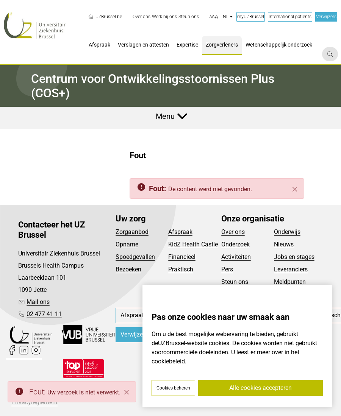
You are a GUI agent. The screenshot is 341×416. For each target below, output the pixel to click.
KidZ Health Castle (193, 244)
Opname (127, 244)
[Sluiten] (295, 189)
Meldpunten (290, 281)
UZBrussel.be (105, 17)
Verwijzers (326, 16)
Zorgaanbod (132, 231)
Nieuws (284, 244)
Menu (165, 116)
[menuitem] (141, 17)
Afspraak (180, 231)
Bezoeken (128, 269)
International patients (290, 16)
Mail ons (38, 301)
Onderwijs (287, 231)
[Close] (126, 392)
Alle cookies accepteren (260, 387)
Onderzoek (235, 244)
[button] (214, 17)
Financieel (182, 256)
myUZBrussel (250, 16)
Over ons (233, 231)
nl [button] (228, 16)
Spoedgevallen (135, 256)
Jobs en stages (294, 256)
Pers (227, 269)
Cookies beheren (173, 388)
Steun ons (234, 281)
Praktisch (180, 269)
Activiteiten (236, 256)
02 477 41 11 (44, 314)
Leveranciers (291, 269)
